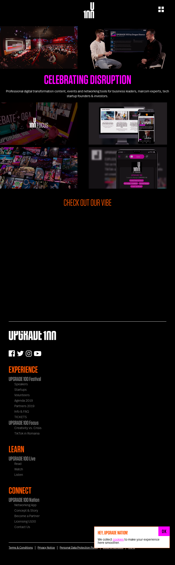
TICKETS (20, 417)
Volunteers (22, 395)
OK (164, 531)
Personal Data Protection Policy (79, 547)
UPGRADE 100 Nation (24, 500)
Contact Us (22, 527)
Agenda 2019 (23, 400)
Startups (20, 389)
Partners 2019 (24, 406)
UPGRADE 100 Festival (25, 379)
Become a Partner (27, 516)
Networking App (25, 505)
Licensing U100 (25, 521)
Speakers (21, 384)
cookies (118, 539)
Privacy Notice (46, 547)
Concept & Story (26, 510)
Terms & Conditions (21, 547)
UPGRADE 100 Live (22, 458)
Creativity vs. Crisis (27, 428)
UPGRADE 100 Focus (24, 422)
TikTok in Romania (26, 433)
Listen (18, 474)
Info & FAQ (21, 411)
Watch (18, 469)
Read (17, 464)
